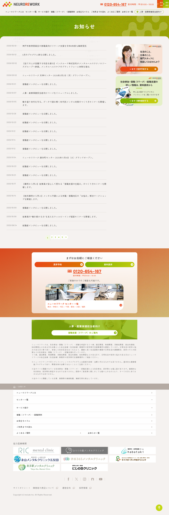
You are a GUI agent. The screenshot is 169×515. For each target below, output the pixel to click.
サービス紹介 (43, 11)
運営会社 (66, 501)
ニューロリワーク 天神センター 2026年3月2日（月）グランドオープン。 (56, 75)
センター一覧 (31, 11)
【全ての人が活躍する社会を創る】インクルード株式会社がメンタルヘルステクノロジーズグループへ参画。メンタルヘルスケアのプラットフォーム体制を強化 (64, 65)
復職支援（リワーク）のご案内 (84, 335)
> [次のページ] (69, 237)
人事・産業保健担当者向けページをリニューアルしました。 (50, 93)
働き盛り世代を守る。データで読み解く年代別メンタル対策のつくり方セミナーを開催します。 (64, 103)
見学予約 (59, 265)
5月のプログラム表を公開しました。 (39, 54)
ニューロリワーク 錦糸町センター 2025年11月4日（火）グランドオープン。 (58, 157)
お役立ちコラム (82, 11)
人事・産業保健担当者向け (150, 11)
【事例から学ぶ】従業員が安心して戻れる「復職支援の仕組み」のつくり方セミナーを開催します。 (64, 185)
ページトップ (157, 506)
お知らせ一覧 (127, 11)
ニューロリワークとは (14, 11)
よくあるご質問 (113, 11)
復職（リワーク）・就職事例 (63, 11)
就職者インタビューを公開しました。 (40, 122)
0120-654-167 (80, 4)
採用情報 (83, 501)
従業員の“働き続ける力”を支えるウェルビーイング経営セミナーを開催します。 (60, 216)
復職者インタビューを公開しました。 (40, 84)
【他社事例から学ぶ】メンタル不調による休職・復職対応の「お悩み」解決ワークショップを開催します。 (64, 197)
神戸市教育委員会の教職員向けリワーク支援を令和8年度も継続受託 (54, 45)
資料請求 (109, 265)
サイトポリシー (20, 501)
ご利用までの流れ (98, 11)
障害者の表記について (43, 501)
